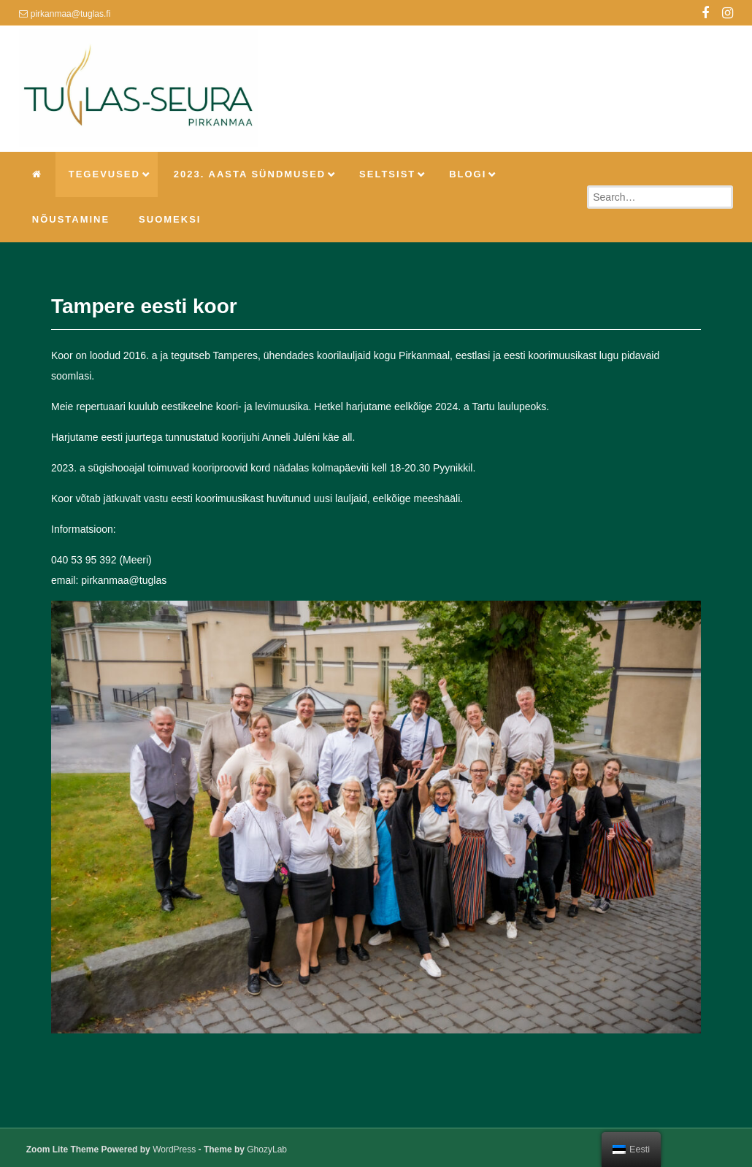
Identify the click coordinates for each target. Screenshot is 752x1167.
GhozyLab (267, 1149)
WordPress (174, 1149)
